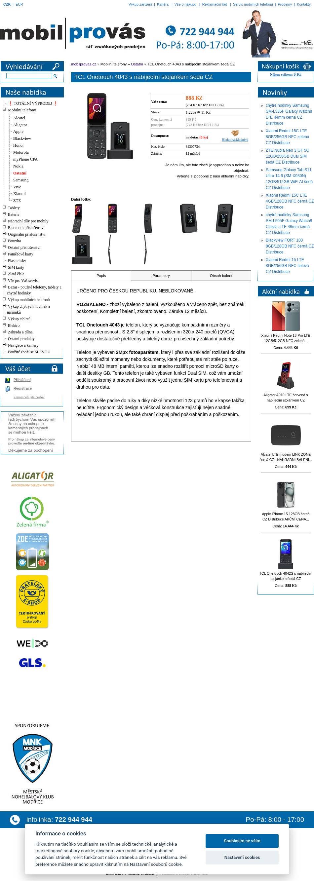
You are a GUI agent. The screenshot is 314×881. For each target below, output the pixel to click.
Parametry (161, 276)
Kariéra (163, 4)
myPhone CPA (25, 159)
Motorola (21, 152)
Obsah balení (221, 276)
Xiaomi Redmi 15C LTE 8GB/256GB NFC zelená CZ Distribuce (287, 137)
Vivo (17, 187)
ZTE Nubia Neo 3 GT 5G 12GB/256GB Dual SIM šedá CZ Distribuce (287, 156)
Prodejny (285, 4)
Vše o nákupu (185, 4)
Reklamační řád (214, 4)
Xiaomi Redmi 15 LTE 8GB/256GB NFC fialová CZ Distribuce (287, 265)
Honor (18, 145)
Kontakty (304, 4)
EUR (19, 4)
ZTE (17, 200)
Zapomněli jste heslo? (29, 397)
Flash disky (17, 260)
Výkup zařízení (140, 4)
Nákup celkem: (285, 74)
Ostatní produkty (21, 338)
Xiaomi (19, 193)
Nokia (18, 166)
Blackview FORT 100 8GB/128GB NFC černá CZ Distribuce (290, 246)
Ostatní (19, 173)
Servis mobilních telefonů (253, 4)
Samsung (20, 180)
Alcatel (19, 118)
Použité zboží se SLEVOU (29, 352)
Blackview (22, 138)
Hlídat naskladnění (235, 137)
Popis (101, 276)
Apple (18, 131)
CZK (7, 4)
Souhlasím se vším (242, 840)
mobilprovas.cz (83, 64)
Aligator (20, 125)
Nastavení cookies (242, 857)
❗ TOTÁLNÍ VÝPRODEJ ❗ (33, 103)
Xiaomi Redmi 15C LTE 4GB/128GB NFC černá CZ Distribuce (290, 201)
